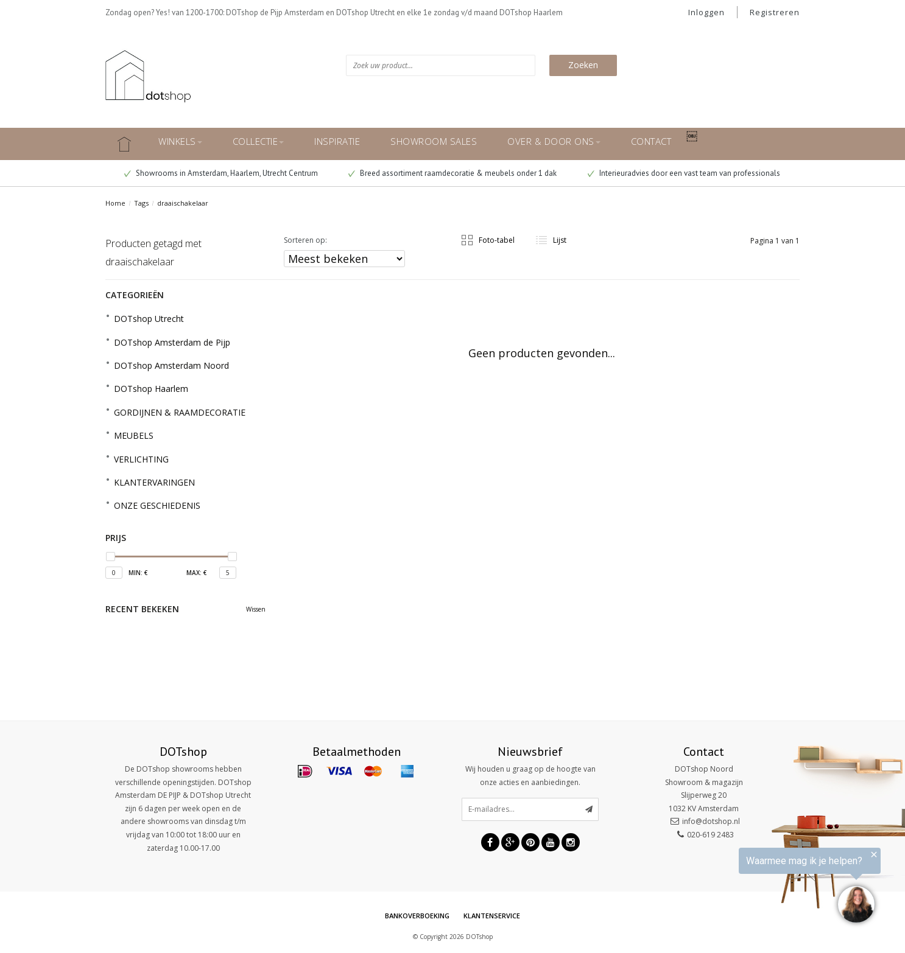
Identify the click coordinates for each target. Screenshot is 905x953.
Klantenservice (491, 915)
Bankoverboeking (417, 915)
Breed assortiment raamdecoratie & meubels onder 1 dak (452, 173)
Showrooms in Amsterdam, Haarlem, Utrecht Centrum (221, 173)
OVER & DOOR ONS (553, 141)
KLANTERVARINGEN (154, 482)
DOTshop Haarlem (151, 388)
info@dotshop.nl (711, 821)
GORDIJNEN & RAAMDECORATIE (179, 412)
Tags (141, 203)
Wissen (256, 609)
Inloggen (706, 12)
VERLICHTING (141, 459)
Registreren (775, 12)
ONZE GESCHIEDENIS (157, 505)
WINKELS (180, 141)
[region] (755, 887)
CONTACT (651, 141)
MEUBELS (133, 435)
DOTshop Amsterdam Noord (171, 365)
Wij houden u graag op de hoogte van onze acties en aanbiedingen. (530, 775)
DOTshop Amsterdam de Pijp (172, 342)
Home (115, 203)
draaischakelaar (182, 203)
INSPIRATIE (337, 141)
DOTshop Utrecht (149, 318)
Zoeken (583, 65)
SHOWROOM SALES (433, 141)
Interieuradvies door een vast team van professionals (684, 173)
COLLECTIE (258, 141)
